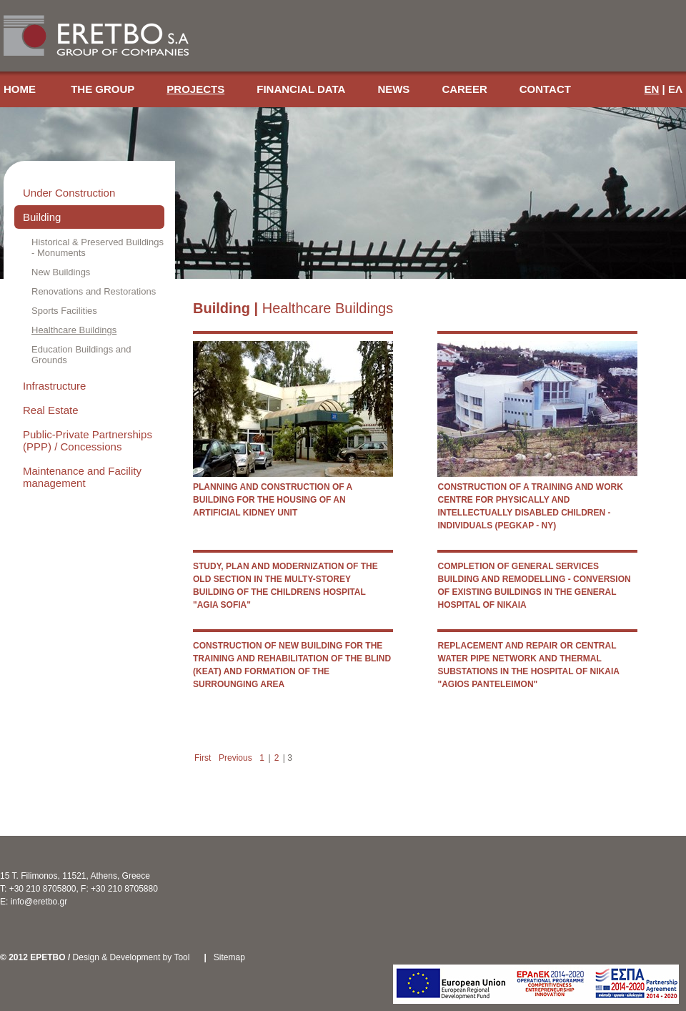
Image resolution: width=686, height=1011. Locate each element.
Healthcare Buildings (73, 330)
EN (652, 89)
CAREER (464, 89)
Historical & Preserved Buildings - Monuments (97, 247)
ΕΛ (675, 89)
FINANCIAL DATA (301, 89)
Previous (235, 758)
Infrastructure (54, 386)
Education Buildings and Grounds (81, 354)
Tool (181, 957)
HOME (21, 89)
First (202, 758)
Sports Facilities (64, 310)
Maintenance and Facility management (82, 477)
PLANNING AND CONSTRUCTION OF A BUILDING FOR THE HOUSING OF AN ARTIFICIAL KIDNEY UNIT (272, 500)
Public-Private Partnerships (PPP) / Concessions (87, 440)
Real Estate (51, 410)
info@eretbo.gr (39, 902)
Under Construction (69, 193)
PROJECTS (195, 89)
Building (42, 217)
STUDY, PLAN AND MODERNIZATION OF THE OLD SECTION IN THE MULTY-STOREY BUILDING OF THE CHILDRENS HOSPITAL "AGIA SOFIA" (285, 585)
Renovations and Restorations (93, 291)
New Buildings (60, 272)
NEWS (393, 89)
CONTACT (545, 89)
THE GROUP (102, 89)
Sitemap (229, 957)
